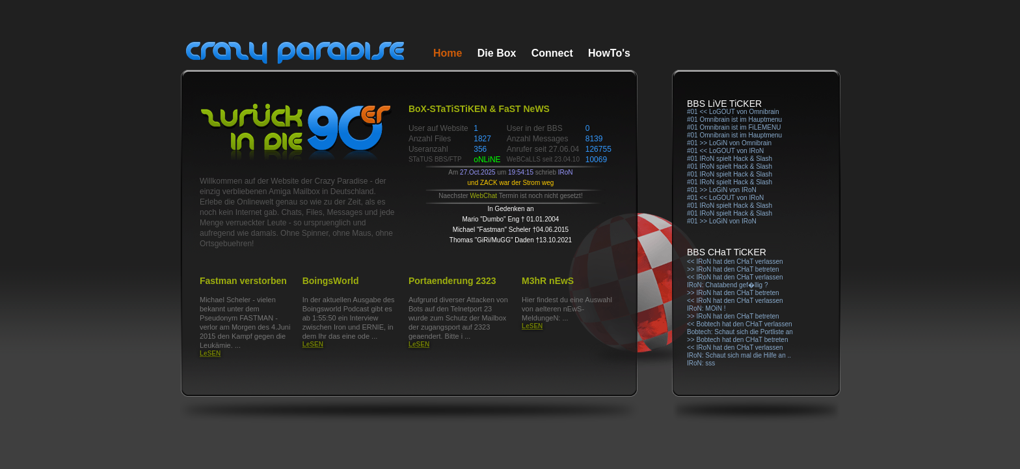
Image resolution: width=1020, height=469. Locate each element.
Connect (552, 53)
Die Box (497, 53)
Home (447, 53)
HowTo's (609, 53)
